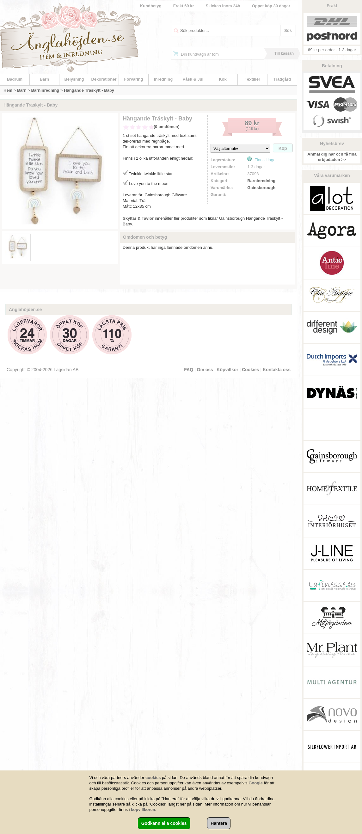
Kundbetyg (151, 5)
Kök (223, 79)
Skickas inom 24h (223, 5)
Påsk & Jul (193, 79)
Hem (7, 90)
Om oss (205, 369)
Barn (44, 79)
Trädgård (282, 79)
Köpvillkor (227, 369)
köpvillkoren (143, 809)
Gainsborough (261, 187)
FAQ (188, 369)
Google (255, 783)
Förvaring (133, 79)
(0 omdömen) (167, 126)
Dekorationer (103, 79)
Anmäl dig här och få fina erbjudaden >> (331, 157)
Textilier (252, 79)
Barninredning (45, 90)
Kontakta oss (277, 369)
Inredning (163, 79)
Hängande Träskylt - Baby (89, 90)
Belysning (74, 79)
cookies (153, 777)
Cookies (250, 369)
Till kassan (284, 53)
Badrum (14, 79)
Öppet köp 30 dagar (271, 5)
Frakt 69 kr (183, 5)
